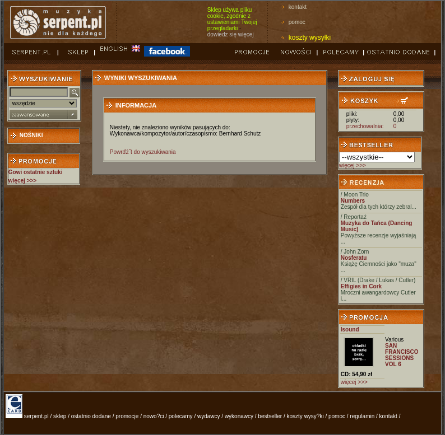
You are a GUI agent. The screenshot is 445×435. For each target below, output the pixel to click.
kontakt (298, 7)
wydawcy (208, 416)
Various (394, 339)
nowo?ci (153, 416)
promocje (126, 416)
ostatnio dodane (91, 416)
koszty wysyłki (310, 37)
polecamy (181, 416)
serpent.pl (36, 416)
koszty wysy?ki (305, 416)
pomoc (297, 22)
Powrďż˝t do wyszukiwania (143, 152)
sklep (59, 416)
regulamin (362, 416)
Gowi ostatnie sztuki (35, 172)
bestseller (270, 416)
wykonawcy (239, 416)
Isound (350, 329)
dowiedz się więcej (230, 34)
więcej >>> (352, 165)
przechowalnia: (365, 126)
